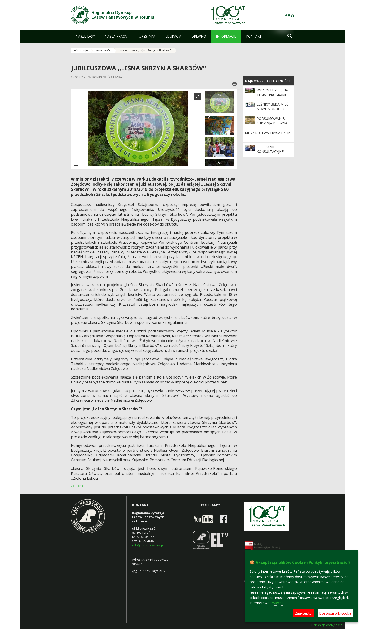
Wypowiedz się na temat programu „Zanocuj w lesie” (272, 95)
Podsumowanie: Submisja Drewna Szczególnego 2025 (274, 123)
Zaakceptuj (303, 613)
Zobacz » (77, 486)
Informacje (81, 50)
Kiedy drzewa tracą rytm (267, 132)
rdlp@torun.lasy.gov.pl (148, 545)
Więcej (277, 602)
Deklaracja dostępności (327, 625)
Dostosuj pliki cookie (335, 613)
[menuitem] (85, 36)
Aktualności (103, 50)
